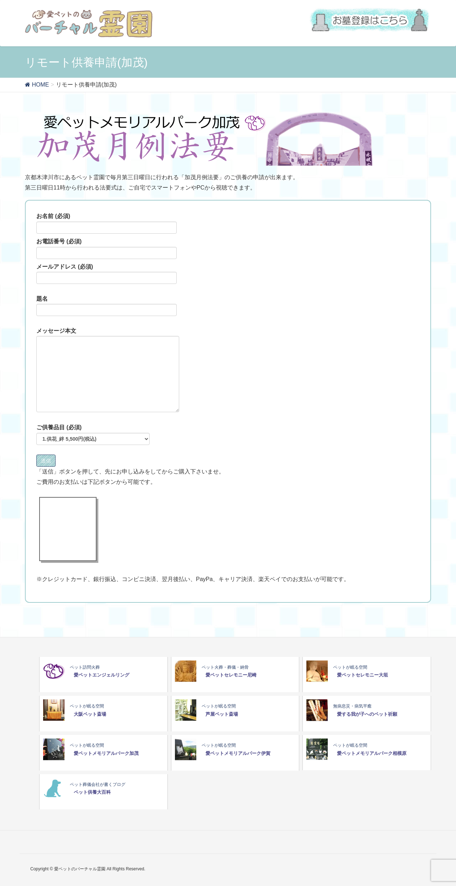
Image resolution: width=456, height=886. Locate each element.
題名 (106, 306)
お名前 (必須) (106, 223)
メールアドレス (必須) (106, 274)
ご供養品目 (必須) (93, 434)
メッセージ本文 (107, 370)
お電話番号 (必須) (106, 248)
